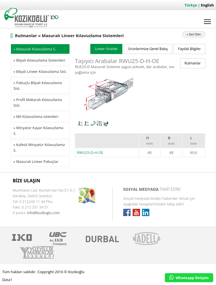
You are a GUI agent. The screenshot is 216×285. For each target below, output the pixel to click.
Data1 (7, 279)
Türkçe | (192, 5)
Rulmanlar (192, 63)
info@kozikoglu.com (43, 212)
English (207, 5)
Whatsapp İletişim (189, 277)
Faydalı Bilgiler (189, 48)
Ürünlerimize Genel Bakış (148, 48)
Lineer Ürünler (106, 48)
